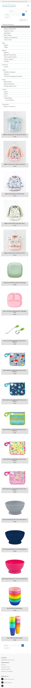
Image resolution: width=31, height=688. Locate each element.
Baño (3, 43)
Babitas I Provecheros (10, 55)
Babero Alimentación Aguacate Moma (14, 223)
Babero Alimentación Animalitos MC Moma (14, 134)
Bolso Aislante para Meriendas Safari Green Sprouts (14, 430)
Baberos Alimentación (10, 28)
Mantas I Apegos (8, 59)
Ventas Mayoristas (5, 669)
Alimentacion (5, 26)
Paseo (4, 79)
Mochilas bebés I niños (10, 86)
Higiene (6, 45)
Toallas (6, 47)
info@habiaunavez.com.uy (7, 660)
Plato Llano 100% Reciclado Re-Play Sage (15, 282)
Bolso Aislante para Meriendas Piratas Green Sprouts (14, 400)
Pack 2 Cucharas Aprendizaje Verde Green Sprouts (14, 341)
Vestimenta (5, 104)
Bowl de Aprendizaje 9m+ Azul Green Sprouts (15, 549)
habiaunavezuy (7, 682)
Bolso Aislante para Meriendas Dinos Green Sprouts (14, 371)
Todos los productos (8, 24)
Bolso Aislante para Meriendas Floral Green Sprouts (14, 460)
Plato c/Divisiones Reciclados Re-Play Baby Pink (14, 312)
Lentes (6, 93)
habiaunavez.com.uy (9, 679)
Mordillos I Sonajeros (9, 72)
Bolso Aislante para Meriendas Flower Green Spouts (14, 489)
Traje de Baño (8, 98)
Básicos (4, 50)
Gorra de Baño (10, 100)
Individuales (7, 33)
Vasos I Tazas (8, 39)
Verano (4, 89)
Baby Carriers (8, 81)
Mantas (6, 66)
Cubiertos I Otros (8, 31)
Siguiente (7, 17)
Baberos (6, 52)
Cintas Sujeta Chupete (10, 57)
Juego (4, 70)
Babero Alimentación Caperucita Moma (14, 164)
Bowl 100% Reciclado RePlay (14, 608)
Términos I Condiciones (7, 671)
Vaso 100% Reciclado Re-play (14, 638)
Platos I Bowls (8, 35)
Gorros (6, 91)
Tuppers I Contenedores (10, 37)
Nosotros (3, 664)
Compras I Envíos (5, 667)
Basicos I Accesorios (9, 106)
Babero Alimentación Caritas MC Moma (14, 253)
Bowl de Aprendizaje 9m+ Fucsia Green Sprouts (14, 578)
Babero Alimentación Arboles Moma (14, 194)
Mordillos (6, 61)
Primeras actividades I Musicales (13, 76)
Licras (5, 96)
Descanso (5, 64)
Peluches (6, 74)
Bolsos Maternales (9, 84)
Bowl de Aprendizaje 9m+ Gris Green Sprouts (14, 519)
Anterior (7, 14)
